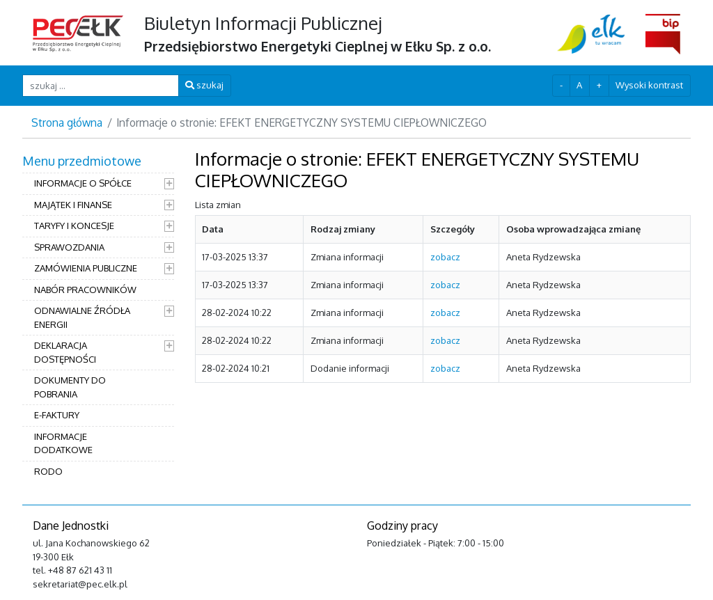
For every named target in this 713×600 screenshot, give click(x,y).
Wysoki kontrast (649, 84)
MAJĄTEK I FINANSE (73, 204)
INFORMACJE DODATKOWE (63, 443)
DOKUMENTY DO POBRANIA (70, 387)
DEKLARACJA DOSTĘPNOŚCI (65, 352)
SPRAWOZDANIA (69, 247)
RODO (48, 471)
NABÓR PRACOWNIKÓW (85, 289)
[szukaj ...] (100, 85)
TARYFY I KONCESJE (74, 225)
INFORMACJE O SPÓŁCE (83, 183)
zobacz (445, 256)
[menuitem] (98, 318)
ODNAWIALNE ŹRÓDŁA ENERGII (82, 317)
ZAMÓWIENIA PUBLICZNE (85, 268)
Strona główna (66, 122)
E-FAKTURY (56, 414)
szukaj (204, 84)
